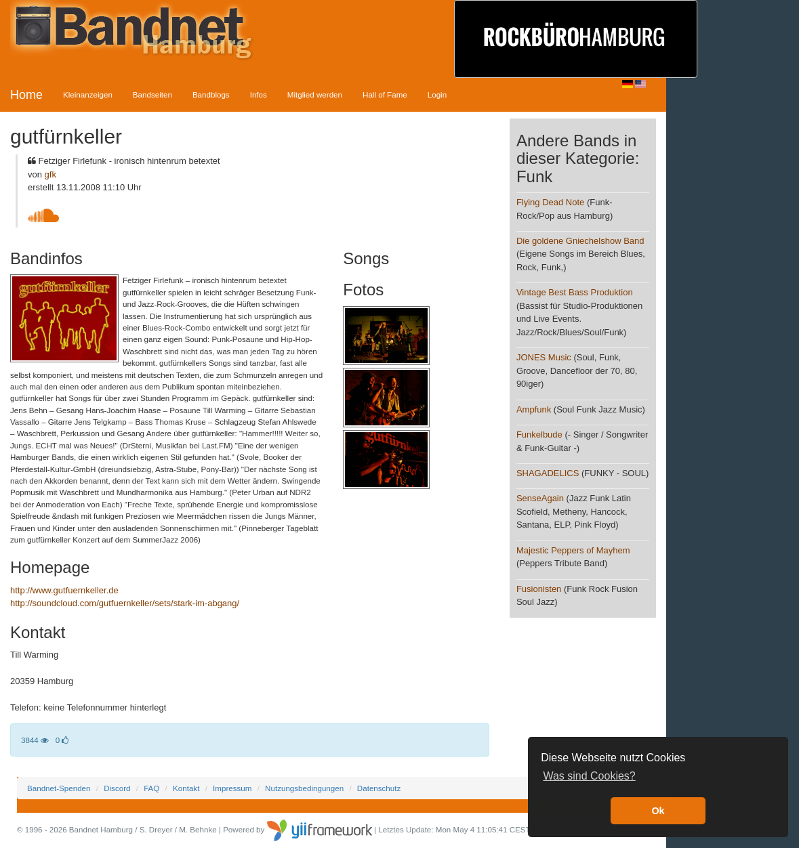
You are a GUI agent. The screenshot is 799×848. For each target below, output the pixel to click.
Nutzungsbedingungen (304, 788)
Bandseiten (152, 94)
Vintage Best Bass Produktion (574, 292)
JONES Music (543, 357)
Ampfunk (533, 409)
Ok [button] (657, 810)
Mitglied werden (314, 94)
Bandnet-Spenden (58, 788)
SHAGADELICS (547, 473)
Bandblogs (211, 94)
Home (26, 95)
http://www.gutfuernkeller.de (64, 590)
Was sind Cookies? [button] (589, 776)
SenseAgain (540, 498)
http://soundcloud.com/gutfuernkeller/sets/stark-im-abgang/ (124, 603)
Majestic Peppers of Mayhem (573, 550)
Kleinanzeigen (87, 94)
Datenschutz (379, 788)
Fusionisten (538, 589)
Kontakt (186, 788)
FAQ (151, 788)
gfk (50, 174)
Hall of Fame (385, 94)
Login (437, 94)
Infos (258, 94)
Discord (117, 788)
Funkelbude (539, 434)
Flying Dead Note (550, 202)
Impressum (232, 788)
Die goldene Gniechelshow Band (580, 241)
